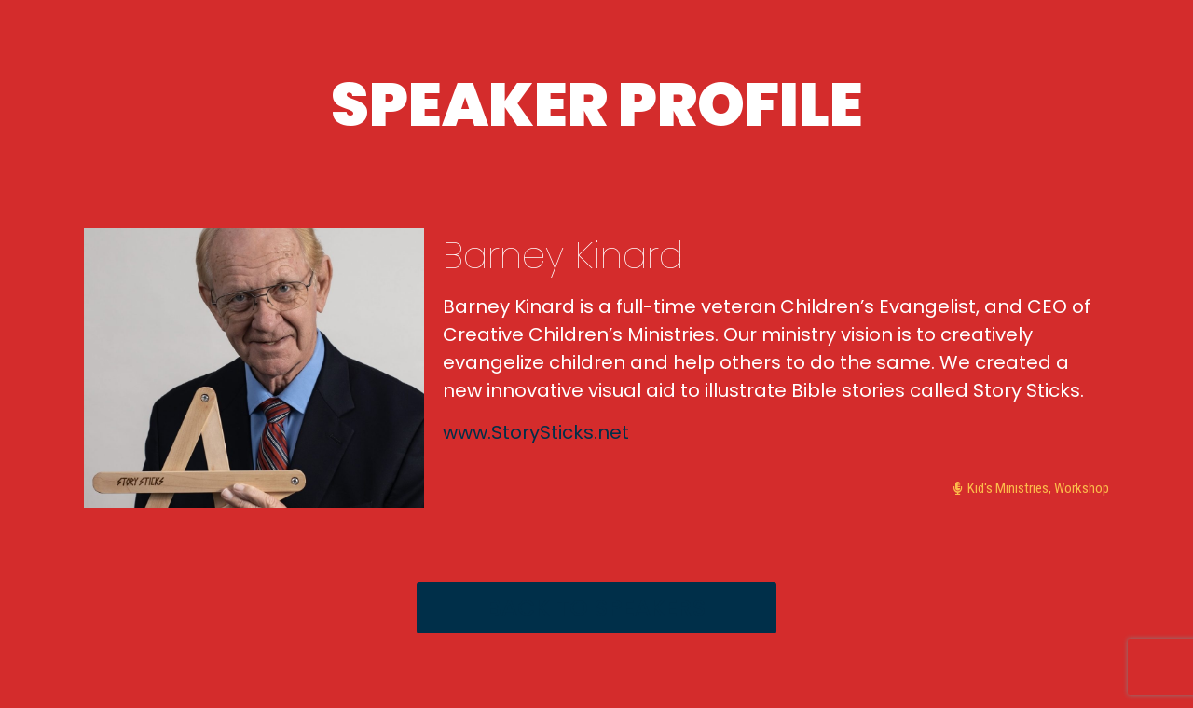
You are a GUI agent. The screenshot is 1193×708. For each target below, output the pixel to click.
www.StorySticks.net (536, 432)
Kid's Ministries (1008, 488)
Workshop (1081, 488)
